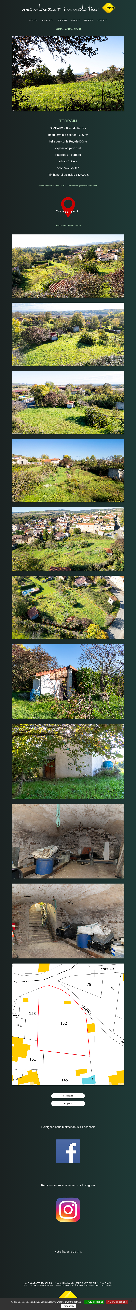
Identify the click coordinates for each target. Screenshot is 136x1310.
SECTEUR (62, 20)
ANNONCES (48, 20)
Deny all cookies (117, 1302)
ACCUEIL (33, 20)
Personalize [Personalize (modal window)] (69, 1306)
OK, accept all (94, 1302)
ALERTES (88, 20)
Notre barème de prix (68, 1251)
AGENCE (75, 20)
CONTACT (102, 20)
